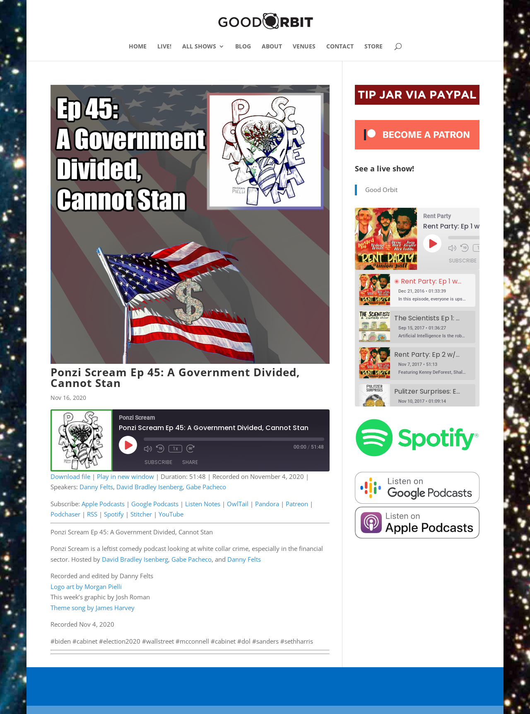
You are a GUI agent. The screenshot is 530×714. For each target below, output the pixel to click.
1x (175, 449)
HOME (138, 46)
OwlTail (237, 504)
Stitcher (141, 514)
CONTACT (340, 46)
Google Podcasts (154, 504)
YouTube (171, 514)
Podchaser (65, 514)
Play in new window (125, 476)
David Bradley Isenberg (149, 487)
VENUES (304, 46)
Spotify (114, 514)
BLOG (243, 46)
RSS (92, 514)
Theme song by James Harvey (93, 607)
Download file (70, 476)
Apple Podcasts (103, 504)
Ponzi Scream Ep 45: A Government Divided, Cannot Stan (175, 377)
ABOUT (272, 46)
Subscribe (158, 462)
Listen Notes (202, 504)
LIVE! (164, 46)
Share (190, 462)
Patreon (297, 504)
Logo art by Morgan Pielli (86, 586)
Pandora (267, 504)
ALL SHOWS (199, 46)
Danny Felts (96, 487)
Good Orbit (381, 189)
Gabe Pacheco (206, 487)
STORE (373, 46)
